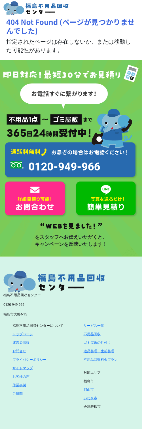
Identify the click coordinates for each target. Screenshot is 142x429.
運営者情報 (20, 343)
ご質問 (17, 394)
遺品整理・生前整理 (99, 351)
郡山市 (89, 390)
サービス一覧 (94, 326)
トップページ (22, 334)
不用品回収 (92, 334)
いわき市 (90, 398)
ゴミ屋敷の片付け (97, 343)
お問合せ (19, 351)
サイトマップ (22, 368)
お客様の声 (20, 377)
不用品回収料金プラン (101, 360)
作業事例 (19, 385)
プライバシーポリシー (29, 360)
